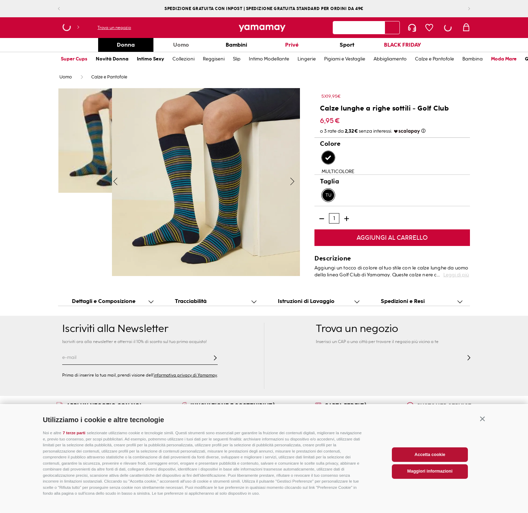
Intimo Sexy (150, 59)
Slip (237, 59)
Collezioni (183, 59)
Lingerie (307, 59)
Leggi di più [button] (456, 275)
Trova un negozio (114, 27)
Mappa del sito (159, 445)
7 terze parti (74, 486)
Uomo (181, 44)
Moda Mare (504, 59)
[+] (346, 218)
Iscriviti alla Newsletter (115, 328)
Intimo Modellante (269, 59)
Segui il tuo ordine (260, 445)
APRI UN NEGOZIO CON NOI (103, 405)
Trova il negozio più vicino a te (176, 438)
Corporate (337, 438)
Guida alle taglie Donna (83, 445)
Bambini (236, 44)
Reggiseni (214, 59)
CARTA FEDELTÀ (345, 405)
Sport (347, 44)
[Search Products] (392, 28)
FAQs (246, 438)
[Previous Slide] (64, 8)
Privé (292, 44)
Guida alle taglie (75, 438)
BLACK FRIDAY (402, 44)
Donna (126, 44)
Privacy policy (421, 453)
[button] (482, 472)
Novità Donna (112, 59)
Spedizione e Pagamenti (267, 453)
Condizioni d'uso (424, 445)
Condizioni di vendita (430, 438)
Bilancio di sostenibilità (350, 445)
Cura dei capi (71, 453)
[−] (321, 218)
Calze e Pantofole (434, 59)
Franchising (338, 453)
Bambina (472, 59)
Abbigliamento (390, 59)
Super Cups (74, 59)
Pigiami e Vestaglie (344, 59)
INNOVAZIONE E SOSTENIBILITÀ (233, 405)
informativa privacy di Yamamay (185, 375)
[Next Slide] (463, 8)
